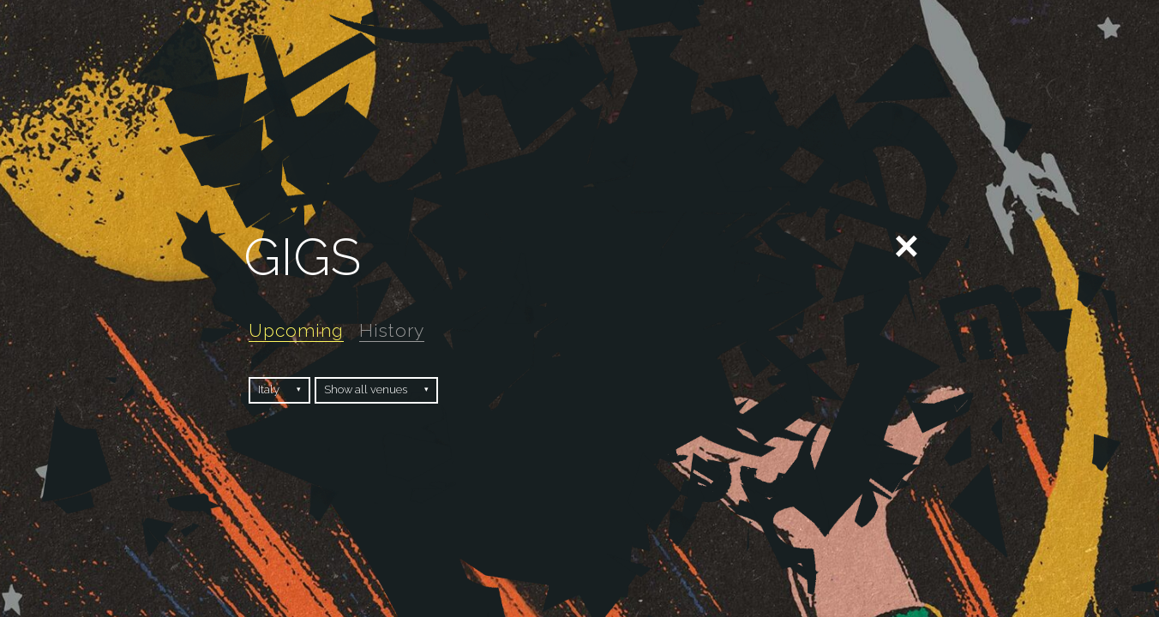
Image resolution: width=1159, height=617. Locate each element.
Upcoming (296, 330)
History (391, 330)
